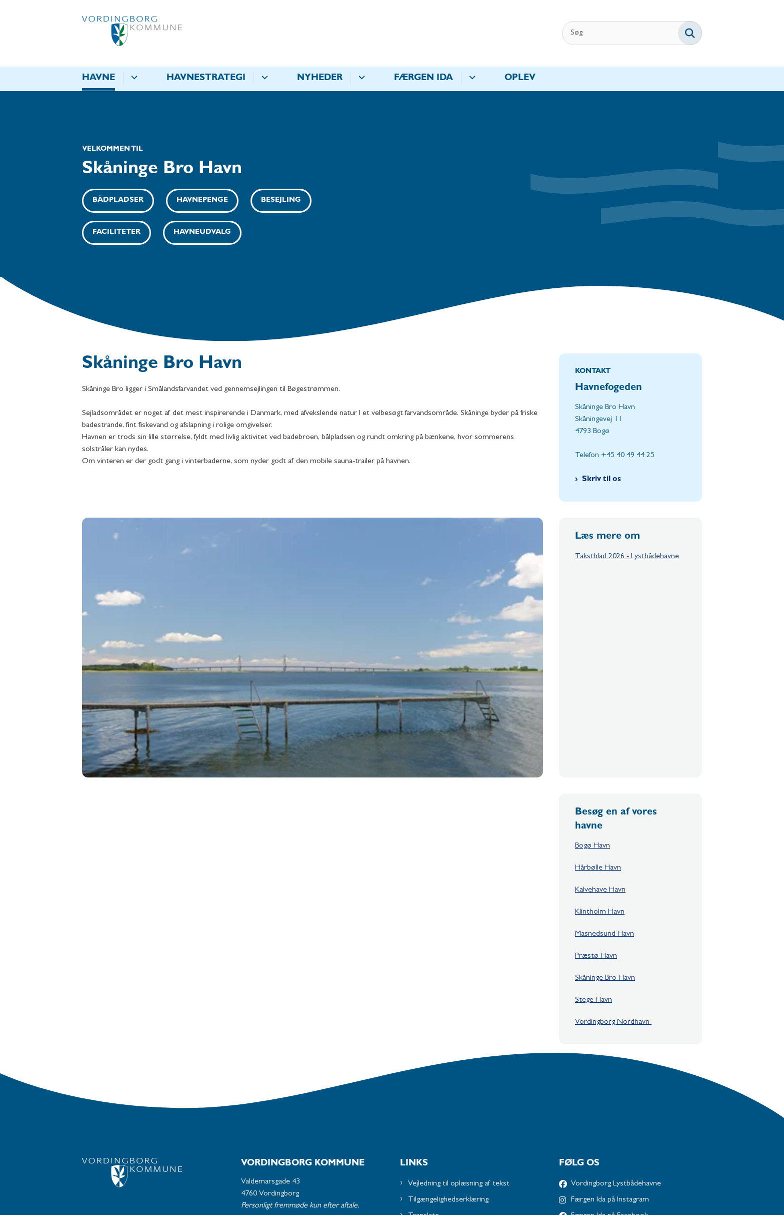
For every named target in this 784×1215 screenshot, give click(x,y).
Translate (423, 1039)
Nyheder (319, 78)
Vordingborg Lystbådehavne (616, 1007)
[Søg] (632, 33)
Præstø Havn (596, 779)
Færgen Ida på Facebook (609, 1039)
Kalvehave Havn (600, 713)
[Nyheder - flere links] (360, 79)
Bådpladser (118, 200)
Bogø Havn (592, 669)
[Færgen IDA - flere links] (470, 79)
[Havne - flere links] (132, 79)
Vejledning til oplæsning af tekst (459, 1007)
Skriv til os (601, 480)
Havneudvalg (202, 232)
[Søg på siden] (690, 33)
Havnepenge (202, 200)
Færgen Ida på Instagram (610, 1023)
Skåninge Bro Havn (605, 801)
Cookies (421, 1055)
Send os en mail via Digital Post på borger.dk (311, 1107)
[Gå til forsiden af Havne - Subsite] (132, 33)
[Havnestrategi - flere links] (263, 79)
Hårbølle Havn (598, 691)
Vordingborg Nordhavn (613, 846)
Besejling (281, 200)
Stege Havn (593, 824)
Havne (98, 78)
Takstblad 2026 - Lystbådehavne (627, 557)
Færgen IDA (423, 78)
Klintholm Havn (599, 735)
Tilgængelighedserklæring (448, 1023)
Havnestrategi (206, 78)
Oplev (520, 78)
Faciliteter (116, 232)
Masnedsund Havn (604, 757)
